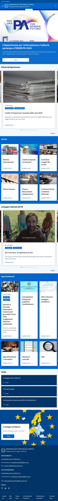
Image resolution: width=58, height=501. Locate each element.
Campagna (8, 248)
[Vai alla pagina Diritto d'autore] (8, 198)
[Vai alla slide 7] (32, 130)
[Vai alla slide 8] (34, 130)
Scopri (15, 60)
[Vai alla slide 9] (36, 130)
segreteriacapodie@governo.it (20, 462)
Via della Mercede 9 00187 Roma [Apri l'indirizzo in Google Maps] (10, 459)
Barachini (6, 297)
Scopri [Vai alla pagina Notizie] (54, 133)
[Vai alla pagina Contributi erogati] (6, 393)
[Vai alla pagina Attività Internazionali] (8, 168)
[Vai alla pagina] (6, 382)
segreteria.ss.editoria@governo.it (21, 477)
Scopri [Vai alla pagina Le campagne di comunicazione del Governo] (54, 271)
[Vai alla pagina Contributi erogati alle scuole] (46, 168)
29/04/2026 (7, 294)
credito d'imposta (19, 108)
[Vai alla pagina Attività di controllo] (27, 363)
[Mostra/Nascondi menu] (2, 6)
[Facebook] (2, 488)
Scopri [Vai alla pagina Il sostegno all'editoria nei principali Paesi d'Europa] (8, 436)
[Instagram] (9, 488)
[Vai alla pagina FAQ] (46, 363)
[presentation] (56, 6)
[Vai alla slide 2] (23, 130)
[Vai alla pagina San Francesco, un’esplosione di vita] (10, 262)
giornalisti (6, 300)
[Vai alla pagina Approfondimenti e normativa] (8, 363)
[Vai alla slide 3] (25, 130)
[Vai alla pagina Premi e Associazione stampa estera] (27, 198)
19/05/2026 (8, 105)
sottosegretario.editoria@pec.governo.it (15, 481)
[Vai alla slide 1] (21, 130)
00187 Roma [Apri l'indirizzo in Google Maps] (16, 473)
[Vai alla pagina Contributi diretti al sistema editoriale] (46, 198)
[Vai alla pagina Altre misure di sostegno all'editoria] (46, 336)
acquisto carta (9, 108)
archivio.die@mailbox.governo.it (13, 466)
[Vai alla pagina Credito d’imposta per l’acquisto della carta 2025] (10, 125)
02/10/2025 (8, 245)
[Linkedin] (6, 488)
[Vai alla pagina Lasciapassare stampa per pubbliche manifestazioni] (27, 336)
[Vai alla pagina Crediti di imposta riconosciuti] (27, 168)
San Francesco (17, 248)
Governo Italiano (5, 1)
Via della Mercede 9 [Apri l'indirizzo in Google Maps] (7, 473)
